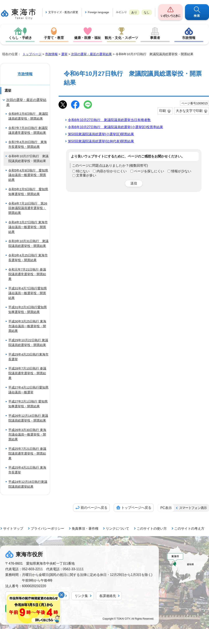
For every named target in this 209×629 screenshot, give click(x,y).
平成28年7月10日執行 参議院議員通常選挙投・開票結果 (27, 373)
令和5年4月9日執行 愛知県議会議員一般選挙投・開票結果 (28, 175)
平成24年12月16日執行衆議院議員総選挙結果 (27, 484)
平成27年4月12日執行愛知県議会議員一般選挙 (28, 390)
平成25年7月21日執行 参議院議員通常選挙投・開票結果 (27, 453)
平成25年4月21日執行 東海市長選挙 (27, 470)
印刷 (162, 111)
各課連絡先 (107, 596)
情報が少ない (181, 171)
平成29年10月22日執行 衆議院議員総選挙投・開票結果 (28, 342)
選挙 (64, 54)
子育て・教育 (54, 38)
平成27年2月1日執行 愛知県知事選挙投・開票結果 (28, 404)
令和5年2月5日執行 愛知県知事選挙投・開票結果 (28, 191)
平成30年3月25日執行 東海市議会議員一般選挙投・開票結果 (27, 326)
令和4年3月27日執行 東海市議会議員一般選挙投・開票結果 (28, 227)
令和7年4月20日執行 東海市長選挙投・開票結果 (27, 144)
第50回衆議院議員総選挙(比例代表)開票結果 (101, 141)
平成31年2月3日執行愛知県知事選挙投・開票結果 (27, 309)
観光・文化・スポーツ (121, 38)
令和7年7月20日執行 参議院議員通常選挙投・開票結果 (28, 130)
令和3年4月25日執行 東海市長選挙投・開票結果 (28, 257)
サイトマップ (13, 528)
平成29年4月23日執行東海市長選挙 (28, 357)
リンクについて (117, 528)
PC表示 (166, 508)
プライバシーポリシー (47, 528)
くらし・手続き (20, 38)
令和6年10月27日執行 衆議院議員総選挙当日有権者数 (109, 120)
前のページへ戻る (94, 507)
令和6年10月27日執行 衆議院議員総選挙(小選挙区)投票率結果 (115, 127)
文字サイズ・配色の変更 (63, 12)
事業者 (155, 38)
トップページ (32, 54)
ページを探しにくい (149, 171)
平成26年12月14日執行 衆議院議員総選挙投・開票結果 (28, 418)
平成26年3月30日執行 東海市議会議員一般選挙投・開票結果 (27, 434)
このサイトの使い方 (152, 528)
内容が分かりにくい (112, 171)
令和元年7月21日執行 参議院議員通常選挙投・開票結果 (27, 274)
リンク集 (81, 596)
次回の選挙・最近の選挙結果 (91, 54)
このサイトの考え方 (189, 528)
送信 (133, 183)
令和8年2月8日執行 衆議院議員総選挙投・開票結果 (28, 116)
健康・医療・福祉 (87, 38)
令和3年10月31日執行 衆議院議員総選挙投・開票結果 (28, 243)
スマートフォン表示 (193, 508)
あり (134, 12)
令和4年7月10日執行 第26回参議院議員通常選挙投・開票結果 (27, 208)
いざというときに (170, 15)
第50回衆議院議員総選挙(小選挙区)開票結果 (101, 134)
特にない (82, 171)
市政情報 (188, 38)
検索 (197, 15)
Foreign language (98, 12)
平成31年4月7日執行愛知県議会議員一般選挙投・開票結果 (27, 293)
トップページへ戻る (136, 507)
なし (147, 12)
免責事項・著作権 (85, 528)
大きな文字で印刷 (189, 111)
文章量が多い (86, 175)
